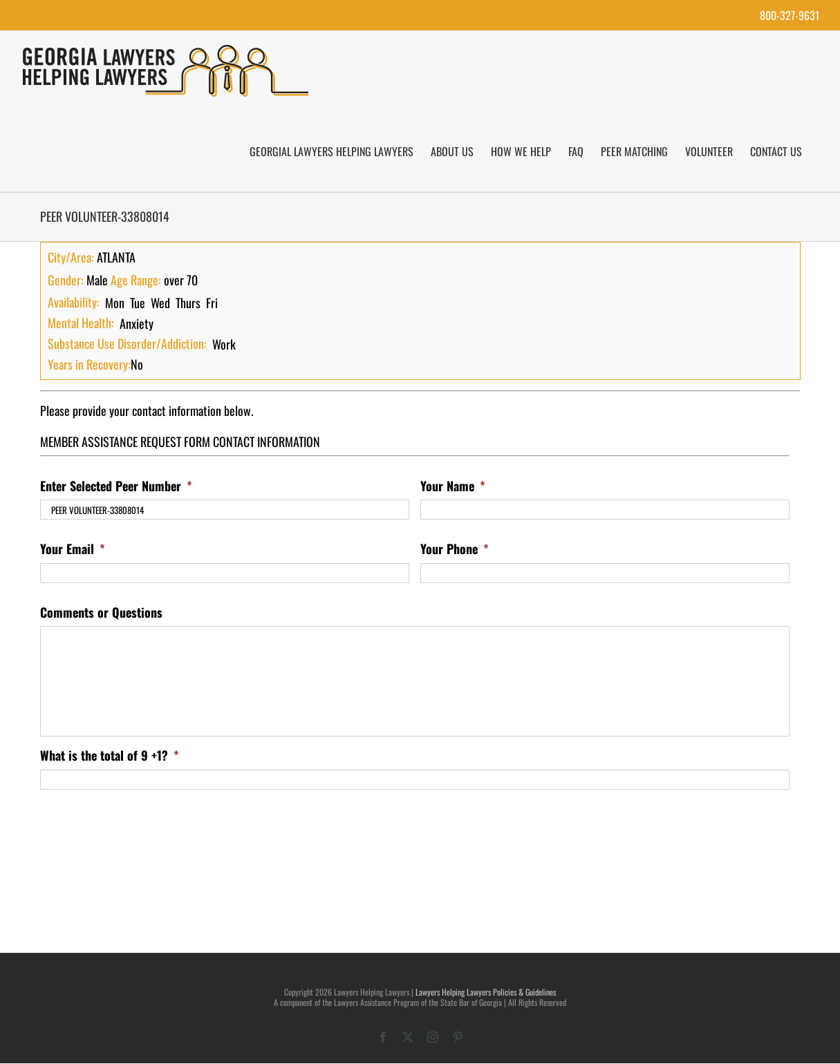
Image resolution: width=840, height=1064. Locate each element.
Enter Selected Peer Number (116, 486)
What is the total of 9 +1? (109, 755)
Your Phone (454, 549)
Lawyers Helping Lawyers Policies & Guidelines (486, 992)
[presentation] (145, 828)
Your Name (452, 486)
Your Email (72, 549)
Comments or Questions (101, 612)
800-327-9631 (789, 15)
